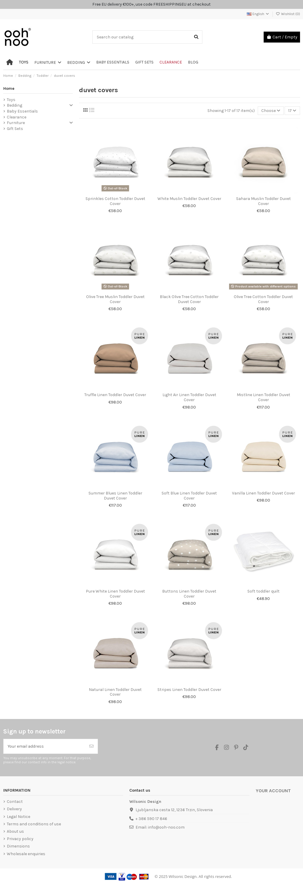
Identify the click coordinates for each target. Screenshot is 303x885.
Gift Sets (15, 128)
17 (292, 110)
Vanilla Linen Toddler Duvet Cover (263, 493)
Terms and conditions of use (34, 824)
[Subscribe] (91, 746)
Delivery (14, 808)
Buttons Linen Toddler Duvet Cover (189, 594)
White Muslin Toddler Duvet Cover (189, 198)
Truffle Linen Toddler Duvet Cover (115, 394)
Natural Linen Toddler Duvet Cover (115, 692)
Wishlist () (288, 14)
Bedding (14, 105)
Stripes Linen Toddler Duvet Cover (189, 689)
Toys (11, 99)
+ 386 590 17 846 (151, 818)
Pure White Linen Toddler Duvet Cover (115, 594)
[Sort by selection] (271, 110)
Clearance (16, 117)
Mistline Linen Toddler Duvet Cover (263, 397)
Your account (273, 790)
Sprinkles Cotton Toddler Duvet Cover (115, 201)
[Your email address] (45, 746)
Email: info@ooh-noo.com (160, 827)
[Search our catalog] (196, 37)
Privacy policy (20, 838)
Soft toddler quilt (263, 591)
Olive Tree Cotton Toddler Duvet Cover (263, 299)
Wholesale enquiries (26, 853)
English (258, 14)
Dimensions (18, 846)
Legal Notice (18, 816)
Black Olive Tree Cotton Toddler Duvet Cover (189, 299)
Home (8, 88)
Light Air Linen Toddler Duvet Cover (189, 397)
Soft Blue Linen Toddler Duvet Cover (189, 496)
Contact (15, 801)
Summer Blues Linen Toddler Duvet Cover (115, 496)
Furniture (16, 122)
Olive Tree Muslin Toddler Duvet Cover (115, 299)
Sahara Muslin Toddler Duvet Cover (263, 201)
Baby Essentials (22, 111)
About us (15, 831)
